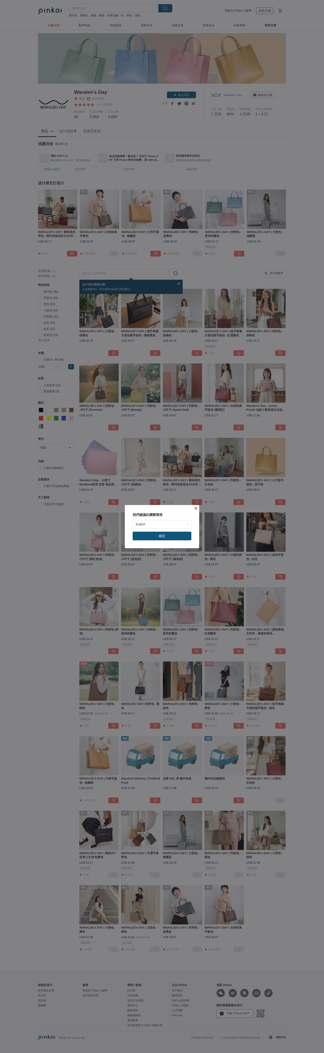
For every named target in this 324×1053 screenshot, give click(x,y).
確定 (162, 536)
